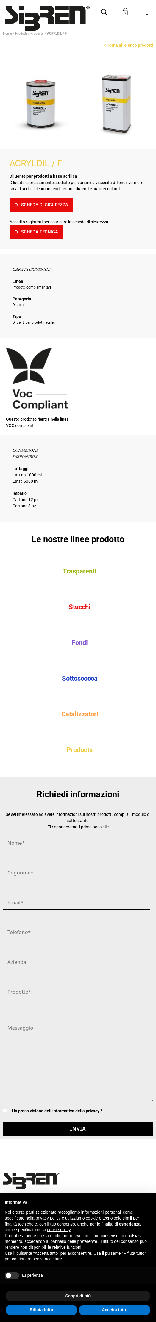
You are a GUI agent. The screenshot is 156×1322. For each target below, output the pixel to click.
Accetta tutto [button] (114, 1309)
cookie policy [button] (59, 1229)
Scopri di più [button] (78, 1295)
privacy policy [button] (48, 1218)
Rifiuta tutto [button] (41, 1309)
